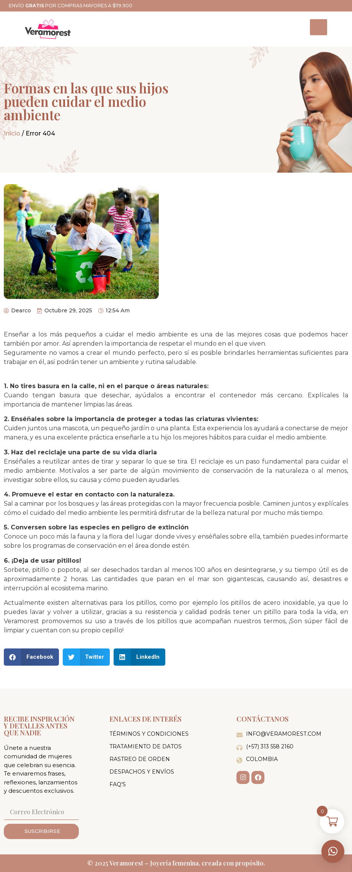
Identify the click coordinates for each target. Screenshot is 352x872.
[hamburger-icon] (318, 27)
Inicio (12, 133)
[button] (332, 851)
